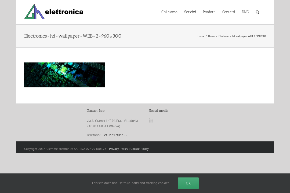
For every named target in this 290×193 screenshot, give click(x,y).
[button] (264, 11)
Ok (188, 183)
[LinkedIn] (151, 120)
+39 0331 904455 (114, 135)
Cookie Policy (139, 149)
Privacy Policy (118, 149)
